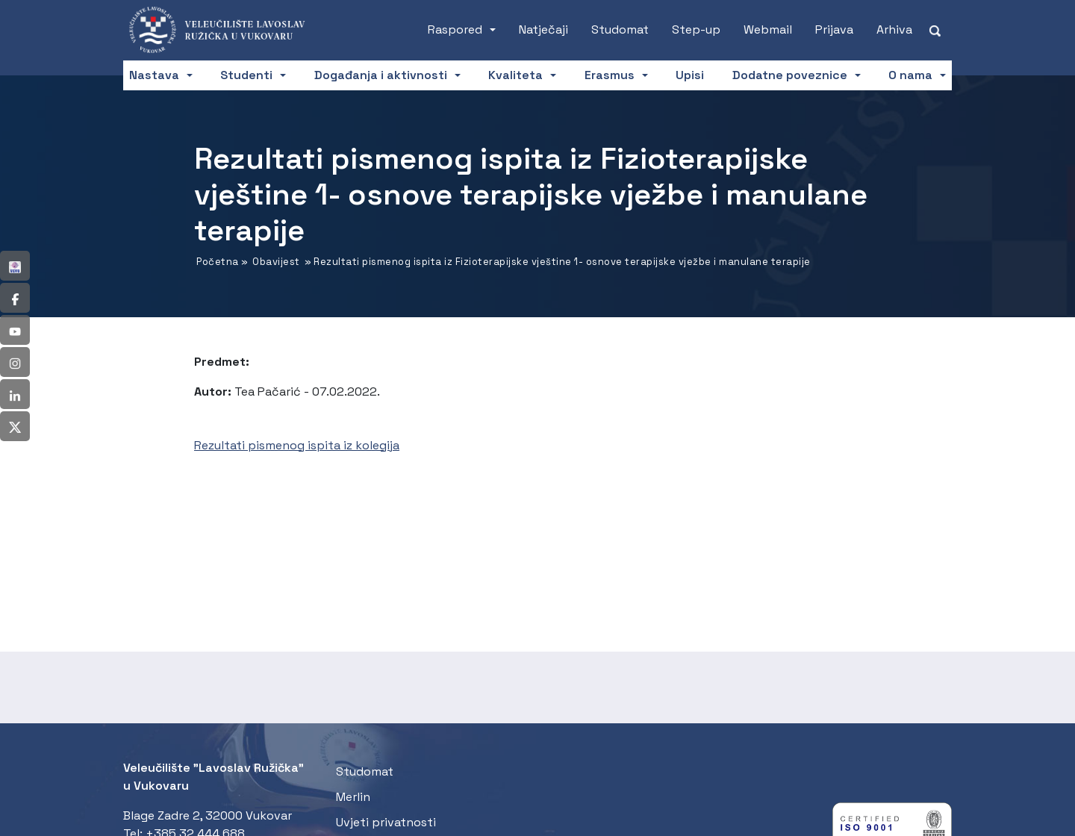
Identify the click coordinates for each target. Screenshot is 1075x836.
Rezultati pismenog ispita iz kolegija (296, 445)
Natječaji (543, 29)
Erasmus (610, 75)
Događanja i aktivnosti (380, 75)
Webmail (768, 29)
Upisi (690, 75)
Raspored (455, 29)
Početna (217, 261)
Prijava (834, 29)
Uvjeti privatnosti (386, 822)
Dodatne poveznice (789, 75)
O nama (910, 75)
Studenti (246, 75)
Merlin (353, 797)
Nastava (154, 75)
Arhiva (894, 29)
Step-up (696, 29)
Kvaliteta (515, 75)
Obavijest (276, 261)
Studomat (620, 29)
